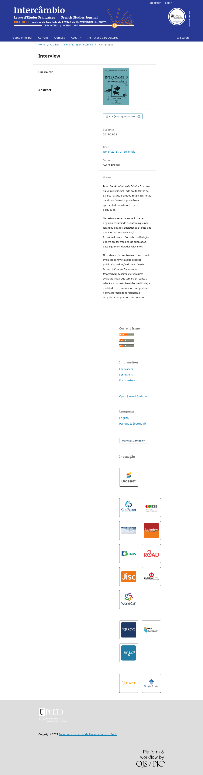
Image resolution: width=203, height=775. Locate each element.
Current (43, 37)
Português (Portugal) (132, 423)
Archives (59, 37)
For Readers (126, 369)
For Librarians (127, 380)
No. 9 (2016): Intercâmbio (78, 44)
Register (155, 3)
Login (168, 3)
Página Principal (22, 37)
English (124, 418)
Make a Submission (133, 440)
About (75, 37)
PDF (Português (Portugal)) (124, 116)
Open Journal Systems (133, 396)
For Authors (126, 374)
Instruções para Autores (103, 37)
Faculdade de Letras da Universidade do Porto (88, 734)
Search (183, 37)
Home (41, 44)
